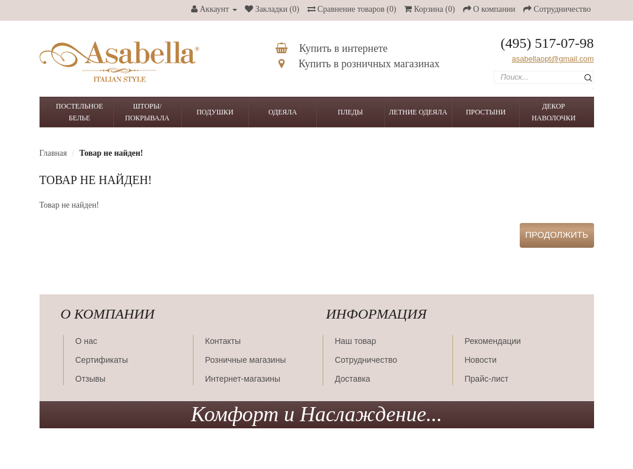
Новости (481, 360)
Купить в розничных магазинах (359, 64)
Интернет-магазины (243, 378)
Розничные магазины (245, 360)
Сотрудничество (366, 360)
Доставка (352, 378)
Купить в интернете (331, 48)
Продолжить (557, 234)
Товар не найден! (111, 153)
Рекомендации (493, 341)
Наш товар (355, 341)
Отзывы (91, 378)
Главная (53, 153)
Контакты (223, 341)
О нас (86, 341)
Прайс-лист (487, 378)
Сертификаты (102, 360)
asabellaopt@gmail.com (553, 58)
